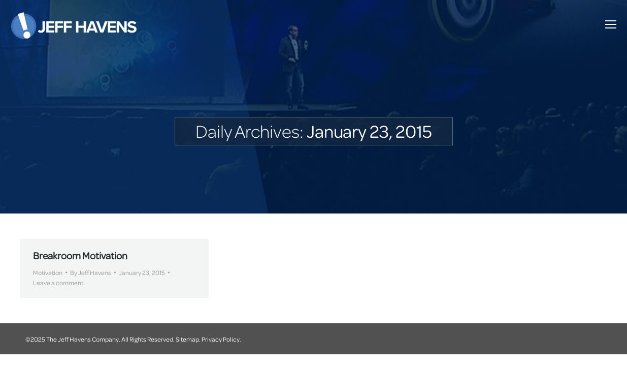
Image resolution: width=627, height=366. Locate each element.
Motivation (47, 272)
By (90, 272)
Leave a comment (58, 282)
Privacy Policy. (221, 339)
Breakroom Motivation (80, 255)
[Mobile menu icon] (611, 24)
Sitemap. (188, 339)
